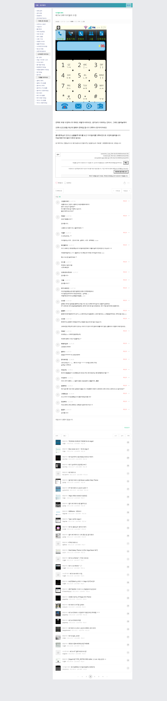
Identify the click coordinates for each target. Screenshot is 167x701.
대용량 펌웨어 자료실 (42, 69)
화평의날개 (64, 343)
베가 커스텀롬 (40, 95)
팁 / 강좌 (39, 57)
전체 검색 (39, 11)
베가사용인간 (65, 288)
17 (128, 637)
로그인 (129, 5)
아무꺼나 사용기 (41, 24)
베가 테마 (39, 93)
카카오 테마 (39, 62)
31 (128, 481)
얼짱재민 (64, 386)
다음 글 (126, 191)
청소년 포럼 (39, 49)
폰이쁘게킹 (64, 359)
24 (128, 644)
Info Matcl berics (41, 18)
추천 (125, 201)
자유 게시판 (39, 34)
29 (128, 442)
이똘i (62, 280)
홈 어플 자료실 (40, 65)
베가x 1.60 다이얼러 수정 (65, 15)
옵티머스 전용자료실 (42, 90)
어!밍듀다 (64, 378)
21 (128, 520)
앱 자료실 (39, 72)
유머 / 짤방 (39, 36)
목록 (128, 435)
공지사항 (39, 13)
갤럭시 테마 (39, 80)
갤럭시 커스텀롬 (41, 83)
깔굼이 (63, 409)
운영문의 (39, 16)
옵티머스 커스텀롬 (41, 88)
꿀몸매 (63, 311)
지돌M (63, 233)
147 (128, 457)
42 (128, 528)
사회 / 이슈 (39, 39)
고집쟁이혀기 (65, 201)
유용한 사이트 (40, 41)
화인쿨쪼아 (64, 245)
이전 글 (116, 191)
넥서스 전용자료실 (41, 103)
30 (128, 566)
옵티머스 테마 (40, 85)
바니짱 (63, 262)
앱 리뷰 (38, 75)
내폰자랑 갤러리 (41, 51)
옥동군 (63, 216)
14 (128, 605)
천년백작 (64, 401)
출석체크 (39, 29)
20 (128, 598)
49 (128, 535)
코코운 (57, 21)
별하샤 (63, 351)
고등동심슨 (64, 393)
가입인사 (39, 27)
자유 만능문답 (40, 31)
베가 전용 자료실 (41, 98)
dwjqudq (64, 370)
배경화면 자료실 (41, 67)
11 (128, 551)
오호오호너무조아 (66, 272)
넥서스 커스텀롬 (41, 100)
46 (128, 465)
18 (128, 496)
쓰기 (116, 435)
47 (128, 489)
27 (128, 450)
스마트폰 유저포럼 (41, 46)
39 (128, 512)
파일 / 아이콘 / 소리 (42, 60)
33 (128, 660)
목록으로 (59, 191)
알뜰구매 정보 (40, 44)
